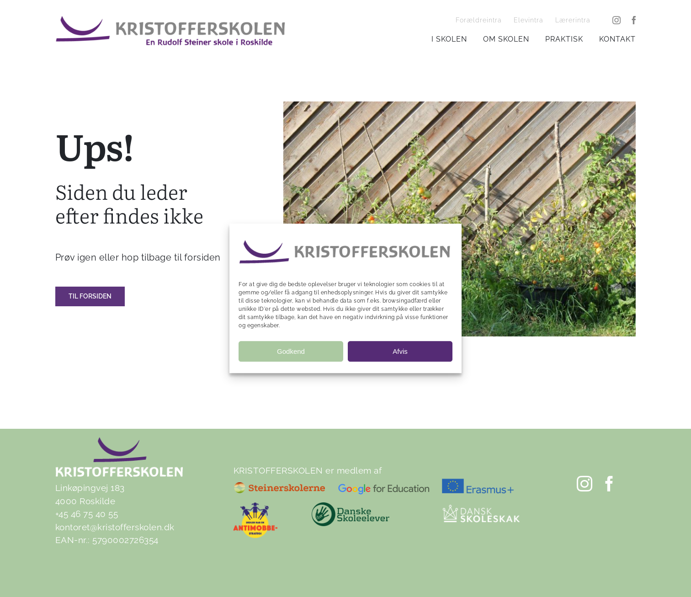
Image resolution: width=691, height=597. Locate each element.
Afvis (400, 351)
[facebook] (633, 20)
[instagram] (616, 20)
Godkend (291, 351)
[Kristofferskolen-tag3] (170, 20)
